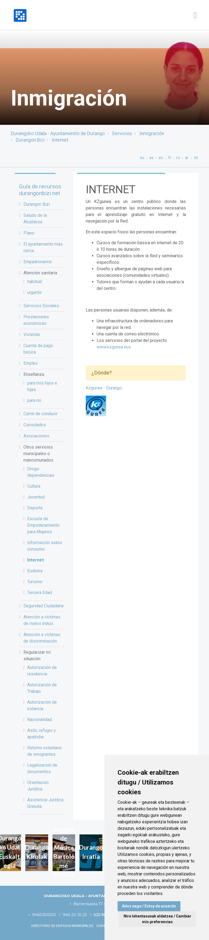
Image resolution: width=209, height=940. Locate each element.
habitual (34, 281)
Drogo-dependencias (40, 472)
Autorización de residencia (42, 671)
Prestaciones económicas (36, 320)
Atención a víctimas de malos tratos (41, 620)
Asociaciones (36, 436)
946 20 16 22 (73, 914)
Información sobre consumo (44, 546)
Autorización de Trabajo (42, 688)
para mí (34, 400)
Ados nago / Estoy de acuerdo (149, 906)
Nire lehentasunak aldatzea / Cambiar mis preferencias (157, 919)
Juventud (36, 497)
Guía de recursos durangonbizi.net (40, 189)
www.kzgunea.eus (114, 347)
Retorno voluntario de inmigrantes (44, 751)
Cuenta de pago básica (38, 349)
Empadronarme (37, 261)
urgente (34, 292)
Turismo (34, 581)
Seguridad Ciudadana (43, 605)
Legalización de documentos (42, 768)
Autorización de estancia (42, 705)
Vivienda (31, 334)
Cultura (33, 486)
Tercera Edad (39, 592)
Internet (60, 140)
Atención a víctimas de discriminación (41, 638)
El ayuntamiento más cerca (43, 247)
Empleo (30, 363)
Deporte (35, 507)
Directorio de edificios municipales (62, 926)
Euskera (34, 570)
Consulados (34, 424)
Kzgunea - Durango (104, 387)
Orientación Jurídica (38, 786)
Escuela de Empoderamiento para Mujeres (43, 525)
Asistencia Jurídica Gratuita (45, 803)
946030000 (42, 914)
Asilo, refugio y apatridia (41, 733)
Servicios (122, 133)
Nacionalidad (39, 719)
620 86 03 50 (103, 915)
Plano (28, 233)
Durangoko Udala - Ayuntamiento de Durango (58, 133)
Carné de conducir (40, 413)
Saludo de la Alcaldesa (35, 218)
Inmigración (151, 133)
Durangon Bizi (30, 140)
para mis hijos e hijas (42, 386)
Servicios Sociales (41, 305)
